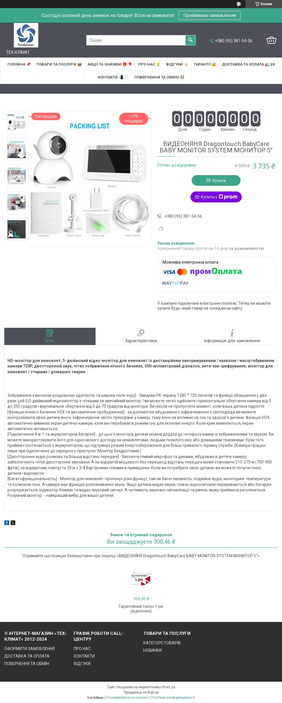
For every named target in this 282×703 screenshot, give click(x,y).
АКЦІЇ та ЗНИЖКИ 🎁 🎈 (109, 64)
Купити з (219, 197)
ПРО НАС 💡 (149, 64)
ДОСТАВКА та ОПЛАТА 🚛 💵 (248, 64)
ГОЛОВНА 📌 (19, 64)
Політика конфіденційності (173, 698)
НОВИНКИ (152, 650)
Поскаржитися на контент (127, 698)
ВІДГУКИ (82, 663)
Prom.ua (168, 687)
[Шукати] (190, 40)
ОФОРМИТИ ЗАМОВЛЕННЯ (29, 648)
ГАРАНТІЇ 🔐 (205, 64)
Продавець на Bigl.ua (141, 692)
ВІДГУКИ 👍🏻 (177, 64)
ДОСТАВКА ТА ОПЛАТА (26, 656)
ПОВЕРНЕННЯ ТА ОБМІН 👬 (159, 77)
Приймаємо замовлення (209, 15)
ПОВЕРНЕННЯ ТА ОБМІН (26, 663)
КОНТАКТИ (84, 656)
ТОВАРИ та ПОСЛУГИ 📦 (59, 64)
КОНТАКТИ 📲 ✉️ (113, 77)
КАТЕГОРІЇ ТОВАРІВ (162, 643)
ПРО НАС (82, 648)
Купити (219, 180)
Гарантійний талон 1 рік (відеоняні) (141, 608)
